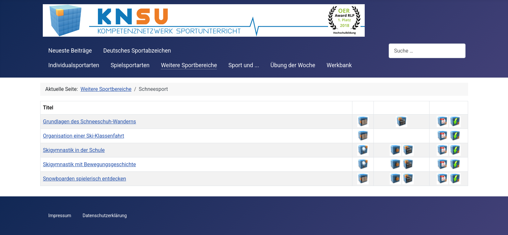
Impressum (59, 215)
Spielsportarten (130, 65)
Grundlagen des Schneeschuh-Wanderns (89, 121)
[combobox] (427, 50)
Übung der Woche (292, 65)
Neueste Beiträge (70, 50)
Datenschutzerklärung (105, 215)
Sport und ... (244, 65)
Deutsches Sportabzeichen (137, 50)
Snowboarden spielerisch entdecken (84, 179)
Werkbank (339, 65)
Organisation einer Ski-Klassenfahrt (83, 136)
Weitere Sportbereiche (189, 65)
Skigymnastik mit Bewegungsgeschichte (89, 164)
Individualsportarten (73, 65)
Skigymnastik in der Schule (74, 150)
